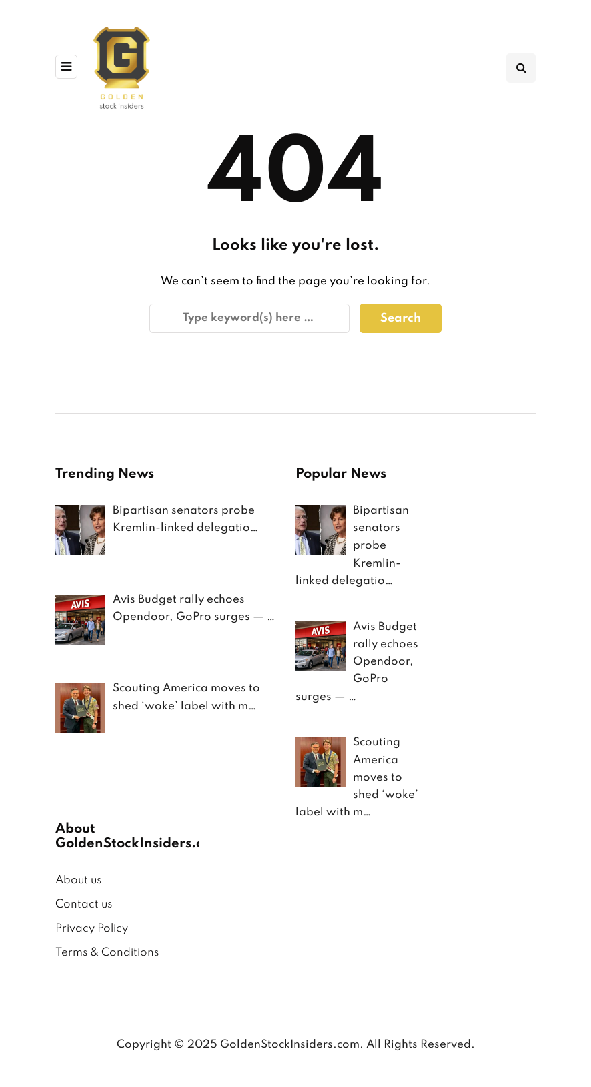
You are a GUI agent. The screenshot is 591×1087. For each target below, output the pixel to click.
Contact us (83, 904)
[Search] (249, 318)
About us (78, 880)
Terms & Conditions (107, 952)
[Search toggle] (521, 68)
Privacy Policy (91, 928)
